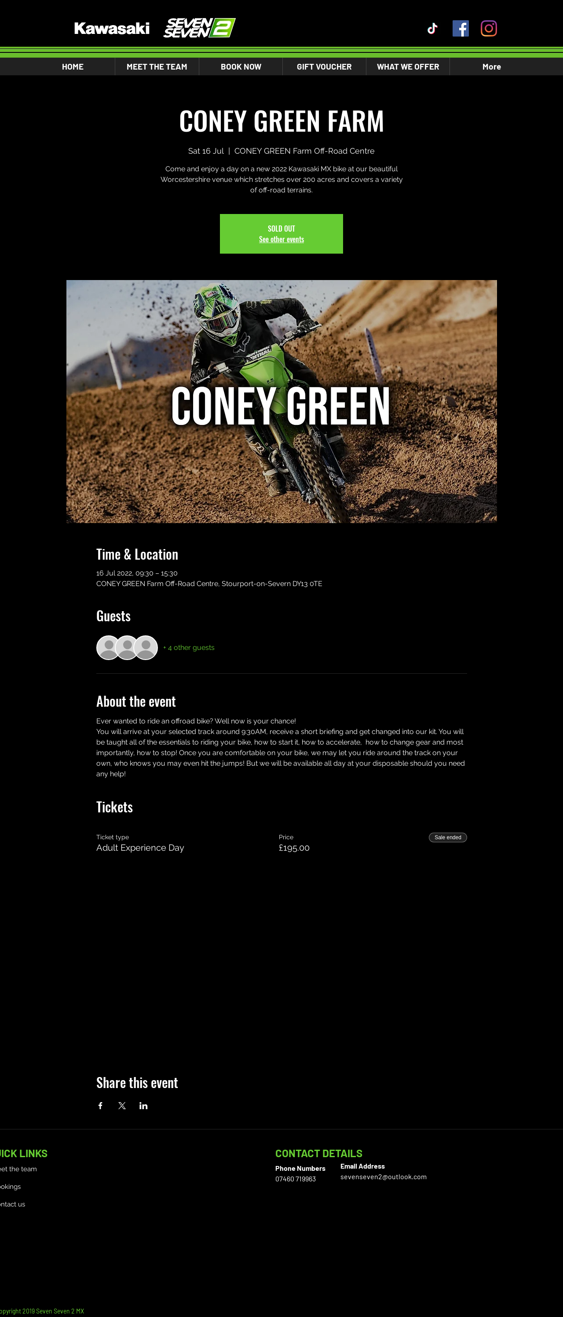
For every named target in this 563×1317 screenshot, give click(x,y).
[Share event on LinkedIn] (143, 1105)
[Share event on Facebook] (100, 1105)
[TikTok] (432, 28)
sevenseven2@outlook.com (383, 1176)
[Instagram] (489, 28)
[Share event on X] (122, 1105)
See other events (281, 239)
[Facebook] (461, 28)
